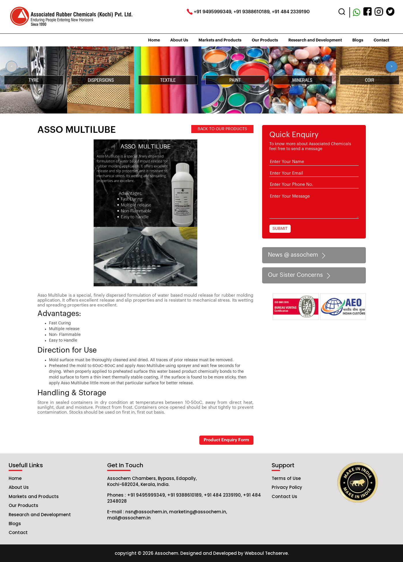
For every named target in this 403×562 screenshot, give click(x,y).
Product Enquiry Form (226, 440)
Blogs (357, 40)
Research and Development (315, 40)
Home (154, 40)
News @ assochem (297, 255)
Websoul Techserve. (267, 553)
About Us (179, 40)
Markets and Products (219, 40)
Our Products (265, 40)
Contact (381, 40)
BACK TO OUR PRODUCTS (222, 129)
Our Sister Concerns (300, 275)
